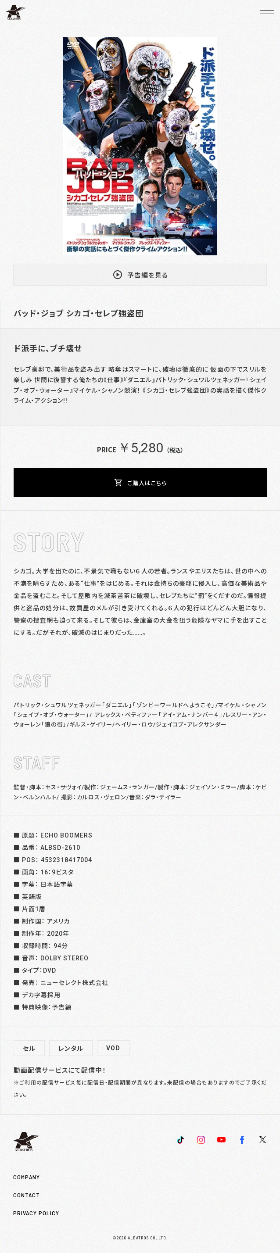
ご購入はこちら (140, 482)
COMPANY (26, 1177)
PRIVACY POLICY (36, 1213)
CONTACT (26, 1195)
